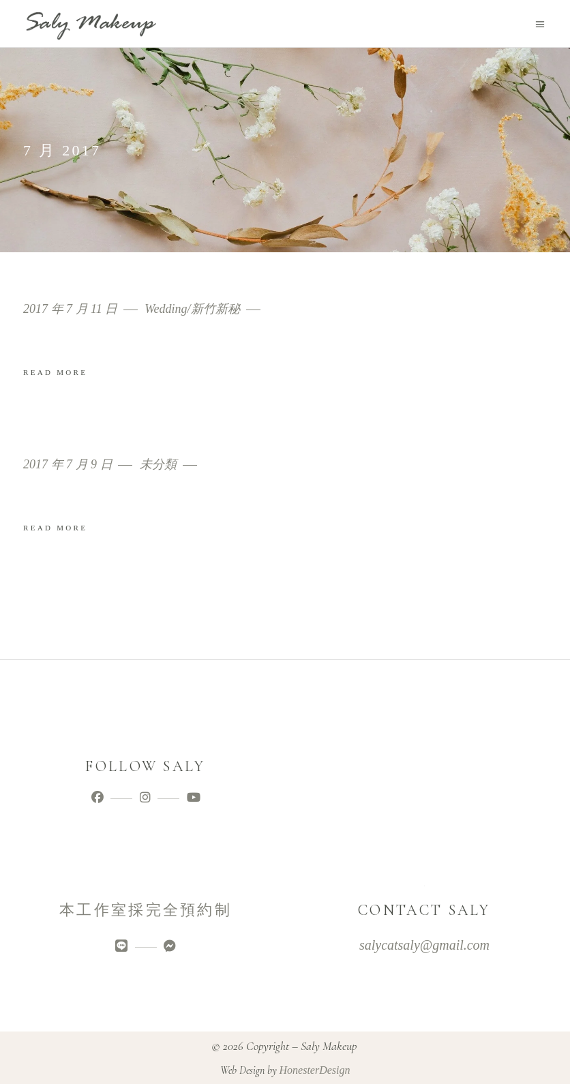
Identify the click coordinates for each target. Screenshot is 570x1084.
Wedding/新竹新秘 (192, 309)
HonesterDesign (315, 1070)
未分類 (158, 464)
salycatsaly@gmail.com (424, 944)
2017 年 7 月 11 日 (72, 309)
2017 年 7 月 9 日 (69, 464)
